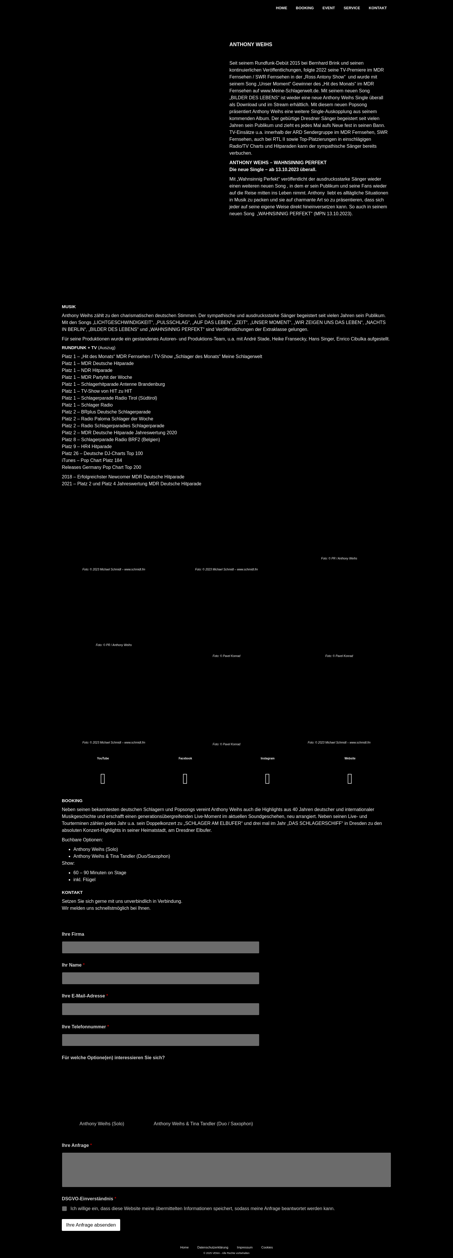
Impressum (245, 1247)
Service (352, 8)
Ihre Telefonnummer (85, 1026)
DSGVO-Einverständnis (89, 1198)
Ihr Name (73, 965)
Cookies (267, 1247)
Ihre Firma (73, 934)
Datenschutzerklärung (212, 1247)
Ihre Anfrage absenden (91, 1225)
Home (281, 8)
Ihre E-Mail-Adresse (85, 995)
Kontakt (378, 8)
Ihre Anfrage (77, 1145)
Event (328, 8)
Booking (305, 8)
